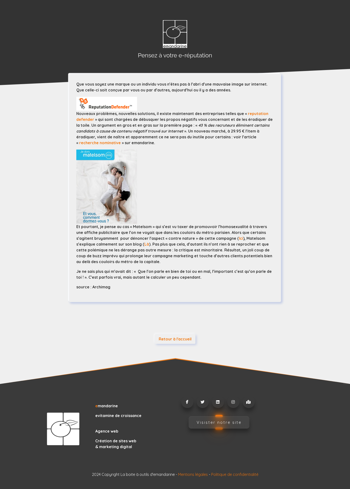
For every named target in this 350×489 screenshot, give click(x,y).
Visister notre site (219, 422)
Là (146, 244)
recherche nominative (100, 142)
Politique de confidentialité (234, 474)
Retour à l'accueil (175, 339)
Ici (241, 238)
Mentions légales (193, 474)
